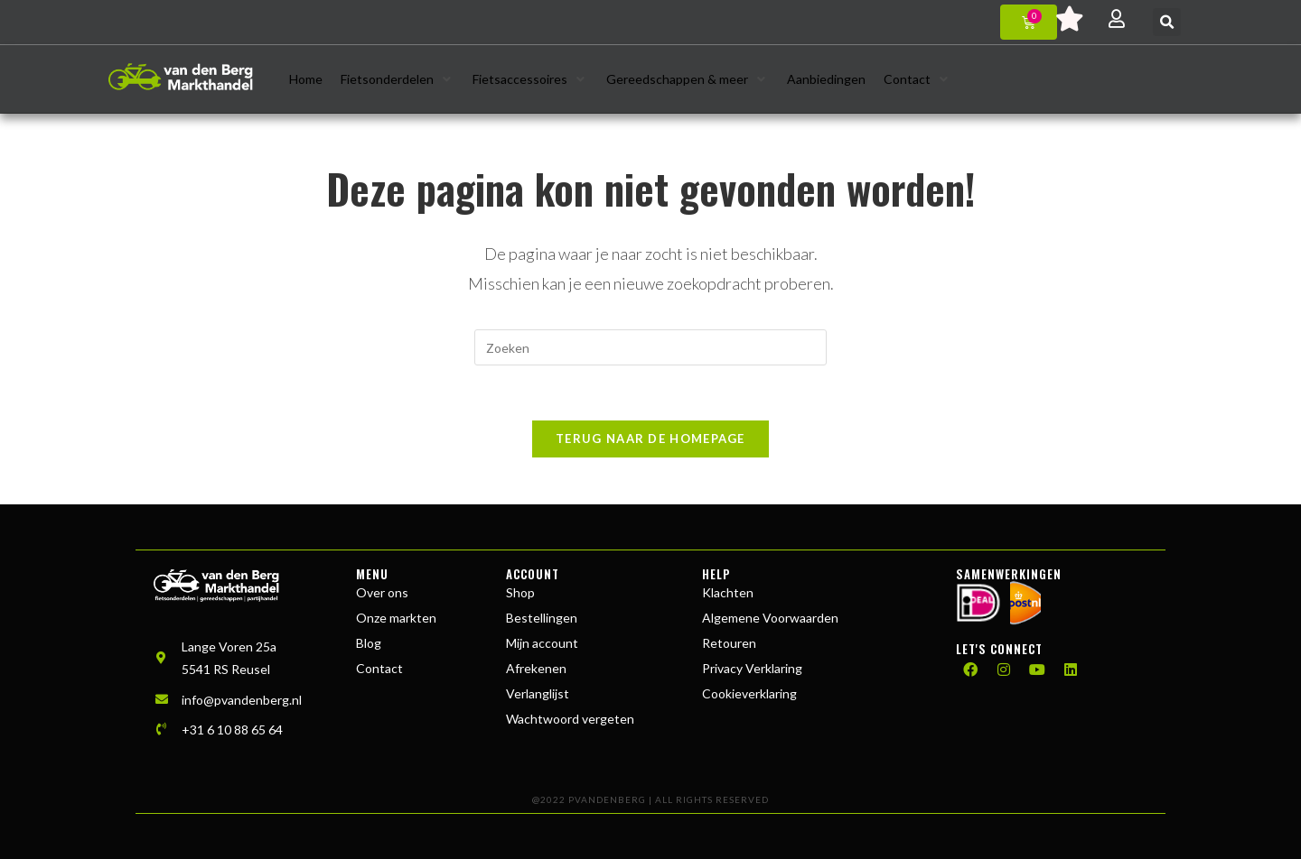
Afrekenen (536, 668)
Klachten (727, 592)
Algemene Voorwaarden (770, 617)
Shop (520, 592)
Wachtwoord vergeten (570, 718)
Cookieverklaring (749, 693)
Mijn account (542, 643)
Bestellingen (541, 617)
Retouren (729, 643)
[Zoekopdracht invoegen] (650, 347)
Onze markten (396, 617)
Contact (379, 668)
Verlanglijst (537, 693)
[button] (1167, 22)
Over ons (382, 592)
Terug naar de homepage (650, 438)
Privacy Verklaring (752, 668)
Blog (368, 643)
